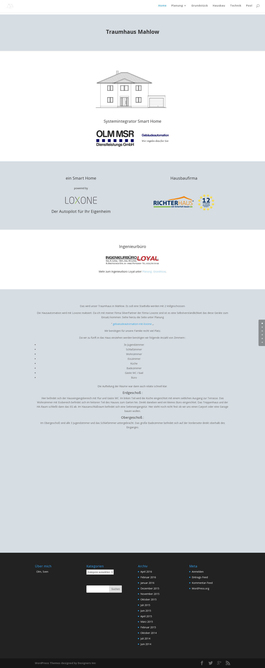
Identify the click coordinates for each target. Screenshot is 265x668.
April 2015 (146, 616)
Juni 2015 (145, 610)
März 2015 (146, 621)
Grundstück (199, 7)
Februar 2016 (148, 577)
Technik (235, 7)
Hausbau (219, 7)
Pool (249, 7)
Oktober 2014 (148, 633)
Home (162, 7)
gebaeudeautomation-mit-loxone (132, 324)
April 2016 (146, 571)
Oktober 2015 (148, 599)
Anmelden (198, 571)
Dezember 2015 (149, 588)
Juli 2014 (145, 638)
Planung (177, 7)
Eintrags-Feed (200, 577)
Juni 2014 (145, 644)
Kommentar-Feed (202, 583)
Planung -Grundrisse (154, 271)
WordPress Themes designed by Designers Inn (65, 663)
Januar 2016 (147, 583)
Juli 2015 (145, 605)
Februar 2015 (148, 627)
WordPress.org (200, 588)
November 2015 (149, 594)
